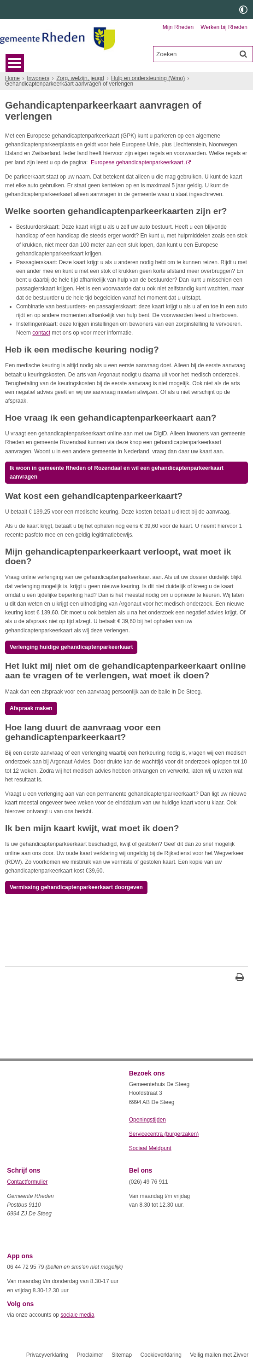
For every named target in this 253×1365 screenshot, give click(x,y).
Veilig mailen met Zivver (219, 1355)
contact (41, 333)
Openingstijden (147, 1119)
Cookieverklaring (161, 1355)
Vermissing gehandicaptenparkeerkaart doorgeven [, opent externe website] (76, 887)
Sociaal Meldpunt (150, 1148)
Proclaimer (89, 1355)
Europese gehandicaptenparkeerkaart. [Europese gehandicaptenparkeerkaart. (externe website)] (137, 162)
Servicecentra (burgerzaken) (164, 1134)
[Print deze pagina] (240, 978)
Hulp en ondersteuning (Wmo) (148, 78)
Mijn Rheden (178, 27)
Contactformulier (27, 1182)
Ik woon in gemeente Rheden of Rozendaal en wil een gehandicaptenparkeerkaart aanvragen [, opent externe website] (117, 472)
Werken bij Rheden (223, 27)
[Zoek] (243, 53)
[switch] (243, 9)
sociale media (77, 1315)
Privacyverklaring (47, 1355)
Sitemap (122, 1355)
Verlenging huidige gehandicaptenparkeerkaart (71, 647)
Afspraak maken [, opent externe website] (31, 708)
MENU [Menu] (15, 63)
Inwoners (38, 78)
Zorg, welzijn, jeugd (80, 78)
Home (12, 78)
